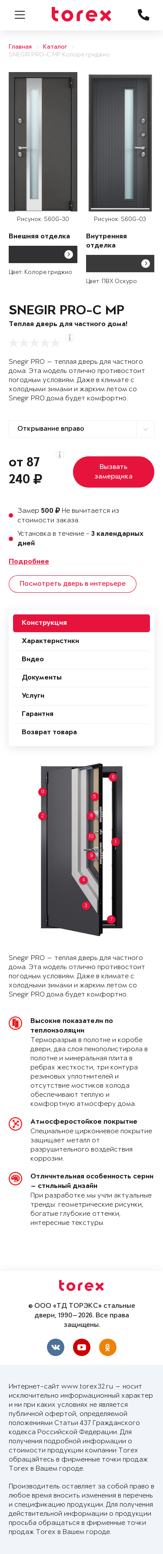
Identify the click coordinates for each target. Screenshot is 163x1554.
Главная (20, 47)
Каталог (55, 47)
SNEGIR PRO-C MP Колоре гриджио (59, 55)
